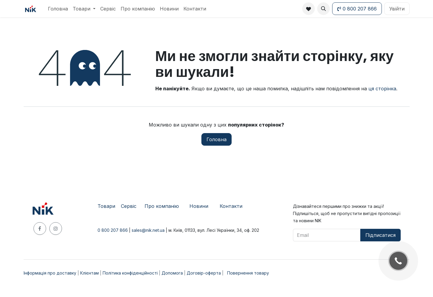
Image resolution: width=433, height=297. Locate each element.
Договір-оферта (204, 272)
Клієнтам (89, 272)
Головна (216, 139)
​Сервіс (128, 206)
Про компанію (162, 206)
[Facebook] (40, 228)
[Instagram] (55, 228)
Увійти (397, 9)
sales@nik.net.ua (148, 230)
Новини (198, 206)
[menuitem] (57, 9)
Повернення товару (248, 272)
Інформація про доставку (50, 272)
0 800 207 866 (357, 9)
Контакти (231, 206)
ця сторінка (382, 89)
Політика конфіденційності (130, 272)
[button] (323, 8)
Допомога (172, 272)
